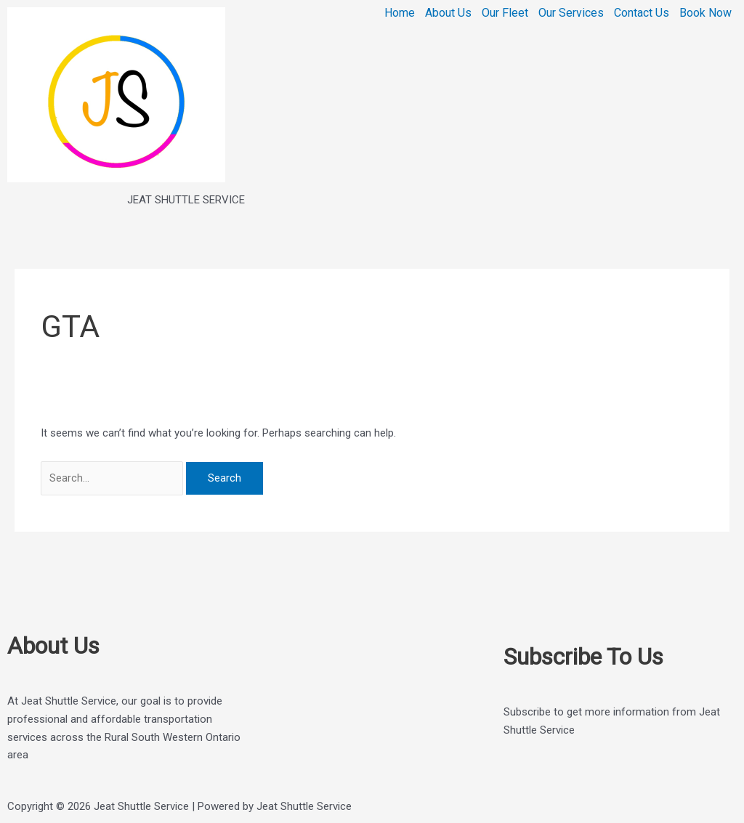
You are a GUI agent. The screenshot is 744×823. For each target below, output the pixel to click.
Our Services (571, 13)
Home (399, 13)
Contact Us (641, 13)
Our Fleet (505, 13)
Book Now (705, 13)
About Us (448, 13)
